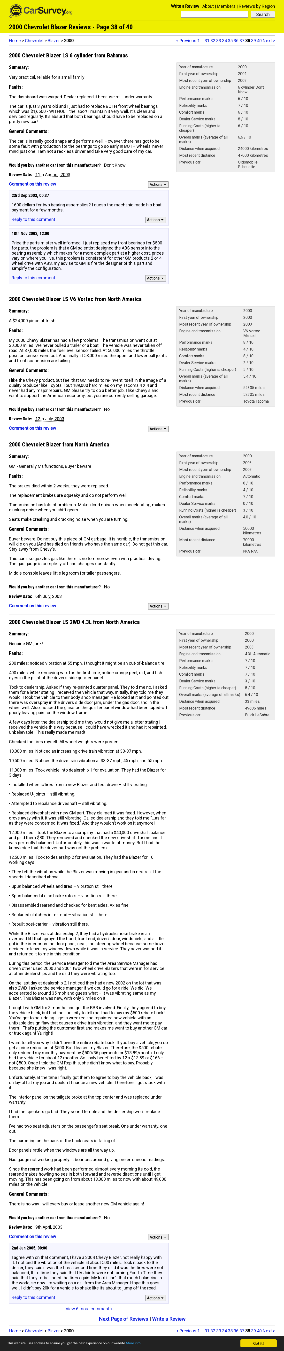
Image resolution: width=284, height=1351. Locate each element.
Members (226, 6)
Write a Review (185, 6)
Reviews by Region (257, 6)
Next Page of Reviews (123, 1319)
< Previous (186, 40)
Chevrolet (34, 40)
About (208, 6)
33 (218, 40)
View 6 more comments (89, 1308)
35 (230, 40)
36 (236, 40)
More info (149, 1343)
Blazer (54, 40)
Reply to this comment (33, 219)
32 (212, 40)
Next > (269, 40)
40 (259, 40)
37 (241, 40)
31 (207, 40)
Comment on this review (32, 184)
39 (253, 40)
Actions (159, 184)
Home (15, 40)
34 (224, 40)
